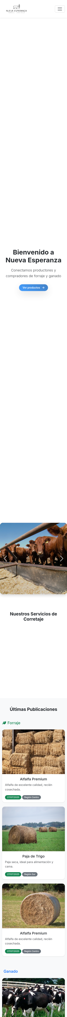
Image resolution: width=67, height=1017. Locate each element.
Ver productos (33, 288)
